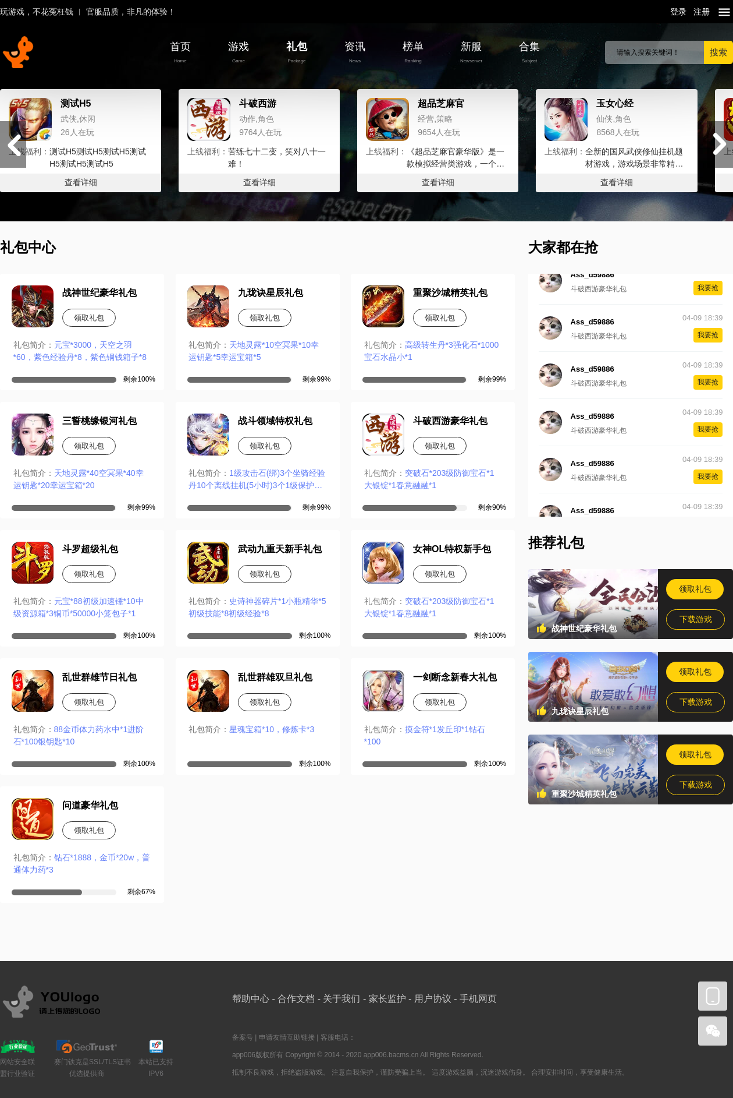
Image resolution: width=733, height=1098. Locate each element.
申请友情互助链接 (287, 1037)
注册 (701, 11)
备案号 (242, 1037)
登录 (678, 11)
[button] (720, 144)
